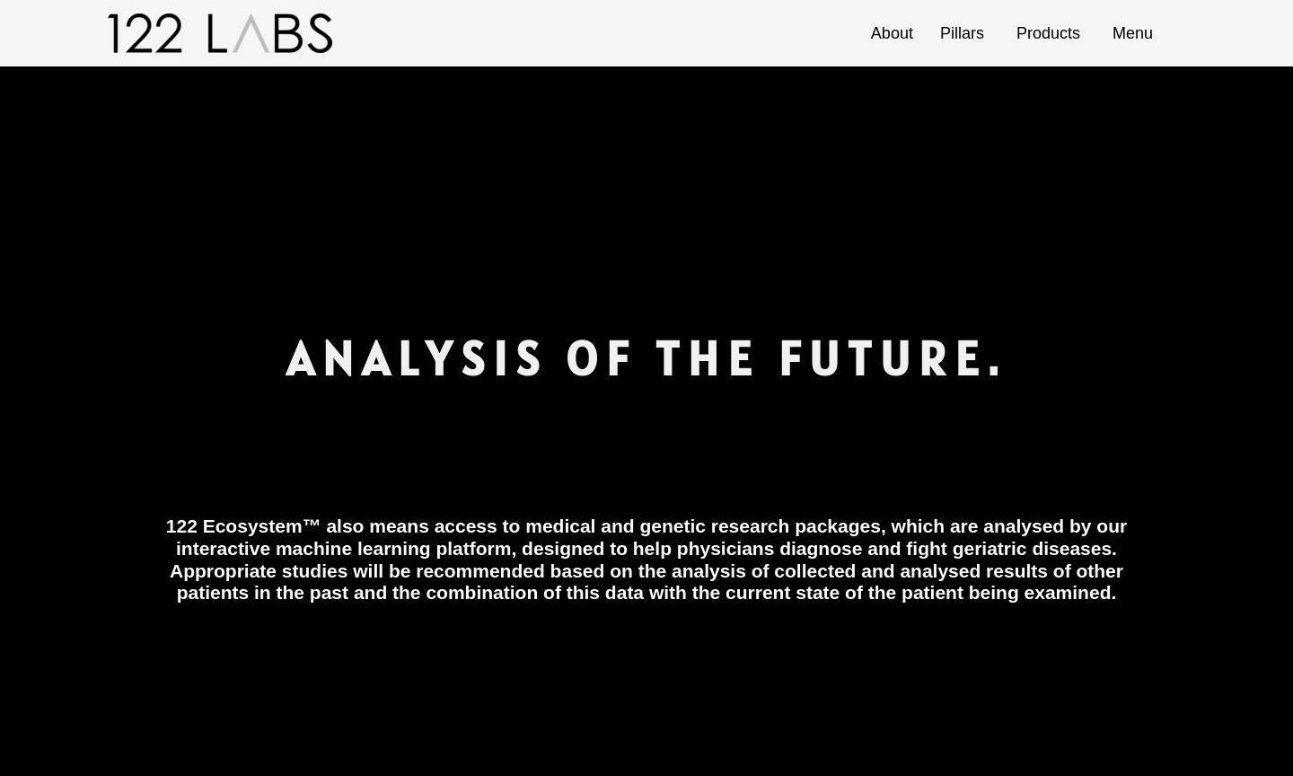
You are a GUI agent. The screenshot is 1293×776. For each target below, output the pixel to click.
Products (1051, 33)
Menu (1135, 33)
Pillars (965, 33)
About (892, 33)
